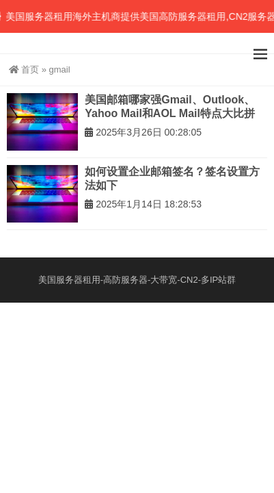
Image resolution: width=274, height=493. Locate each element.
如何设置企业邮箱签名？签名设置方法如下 (172, 178)
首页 (24, 69)
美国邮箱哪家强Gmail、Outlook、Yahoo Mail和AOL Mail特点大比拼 (170, 106)
